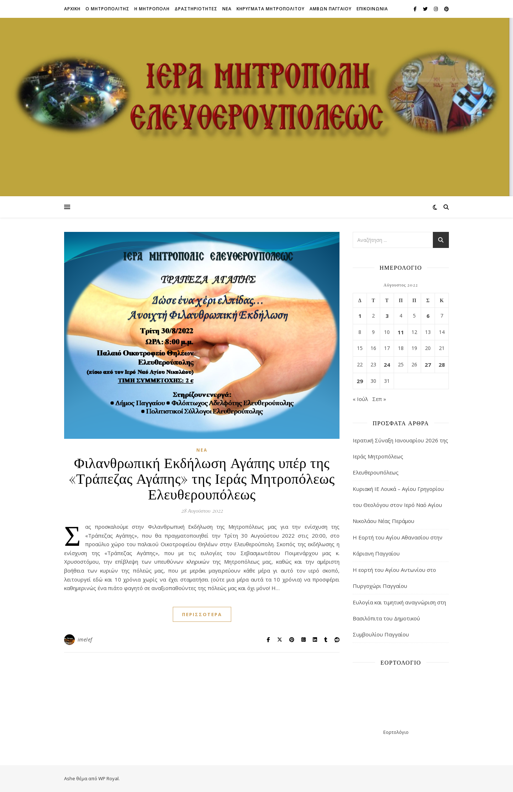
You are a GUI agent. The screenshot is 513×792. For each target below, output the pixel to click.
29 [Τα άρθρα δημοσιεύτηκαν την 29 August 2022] (360, 381)
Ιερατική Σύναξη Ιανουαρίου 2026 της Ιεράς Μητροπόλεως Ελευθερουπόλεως (400, 456)
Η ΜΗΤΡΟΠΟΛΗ (152, 9)
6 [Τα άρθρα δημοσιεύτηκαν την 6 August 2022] (428, 315)
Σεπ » (379, 398)
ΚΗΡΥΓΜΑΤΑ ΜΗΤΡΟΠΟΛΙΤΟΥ (271, 9)
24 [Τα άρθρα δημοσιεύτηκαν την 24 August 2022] (387, 364)
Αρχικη (72, 9)
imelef (85, 639)
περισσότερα (202, 614)
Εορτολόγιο (396, 732)
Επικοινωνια (372, 9)
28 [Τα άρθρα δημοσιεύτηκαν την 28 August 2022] (442, 364)
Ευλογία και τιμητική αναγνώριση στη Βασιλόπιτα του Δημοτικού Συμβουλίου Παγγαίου (399, 618)
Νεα (227, 9)
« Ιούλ (360, 398)
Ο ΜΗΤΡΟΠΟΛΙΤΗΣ (107, 9)
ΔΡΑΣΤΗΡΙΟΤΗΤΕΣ (196, 9)
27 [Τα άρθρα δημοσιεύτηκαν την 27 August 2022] (428, 364)
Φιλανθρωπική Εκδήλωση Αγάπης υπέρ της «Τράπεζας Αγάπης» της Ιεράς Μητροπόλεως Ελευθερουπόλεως (202, 478)
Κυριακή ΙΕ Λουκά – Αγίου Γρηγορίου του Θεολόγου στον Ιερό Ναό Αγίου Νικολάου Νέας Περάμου (398, 504)
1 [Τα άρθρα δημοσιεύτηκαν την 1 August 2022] (360, 315)
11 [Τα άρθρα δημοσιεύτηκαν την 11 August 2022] (401, 332)
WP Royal (108, 778)
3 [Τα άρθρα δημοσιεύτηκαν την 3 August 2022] (387, 315)
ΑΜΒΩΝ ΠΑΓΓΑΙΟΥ (331, 9)
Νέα (201, 450)
